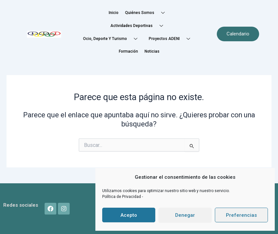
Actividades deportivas (139, 26)
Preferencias (241, 215)
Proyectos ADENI (172, 39)
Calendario (238, 34)
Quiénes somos (147, 13)
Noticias (152, 51)
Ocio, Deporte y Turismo (112, 39)
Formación (128, 51)
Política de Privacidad (122, 196)
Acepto (128, 215)
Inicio (113, 12)
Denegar (185, 215)
